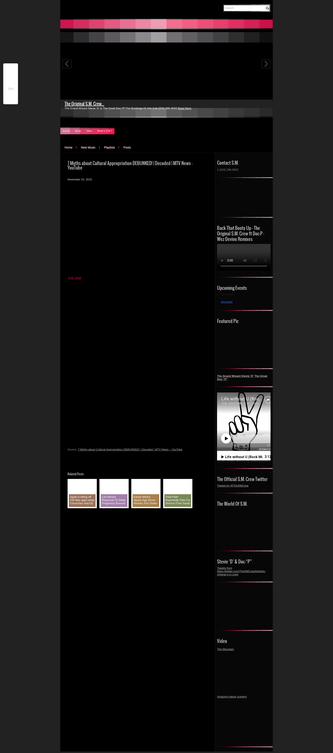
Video (89, 131)
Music (78, 131)
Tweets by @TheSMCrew (232, 485)
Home (68, 147)
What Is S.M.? (104, 131)
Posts (127, 147)
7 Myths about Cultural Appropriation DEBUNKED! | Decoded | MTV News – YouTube (130, 449)
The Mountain (225, 649)
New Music (88, 147)
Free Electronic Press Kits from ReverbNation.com (243, 461)
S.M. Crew (74, 277)
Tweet (11, 88)
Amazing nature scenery (232, 696)
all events (227, 301)
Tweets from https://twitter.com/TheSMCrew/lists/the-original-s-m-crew (241, 571)
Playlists (109, 147)
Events (66, 131)
